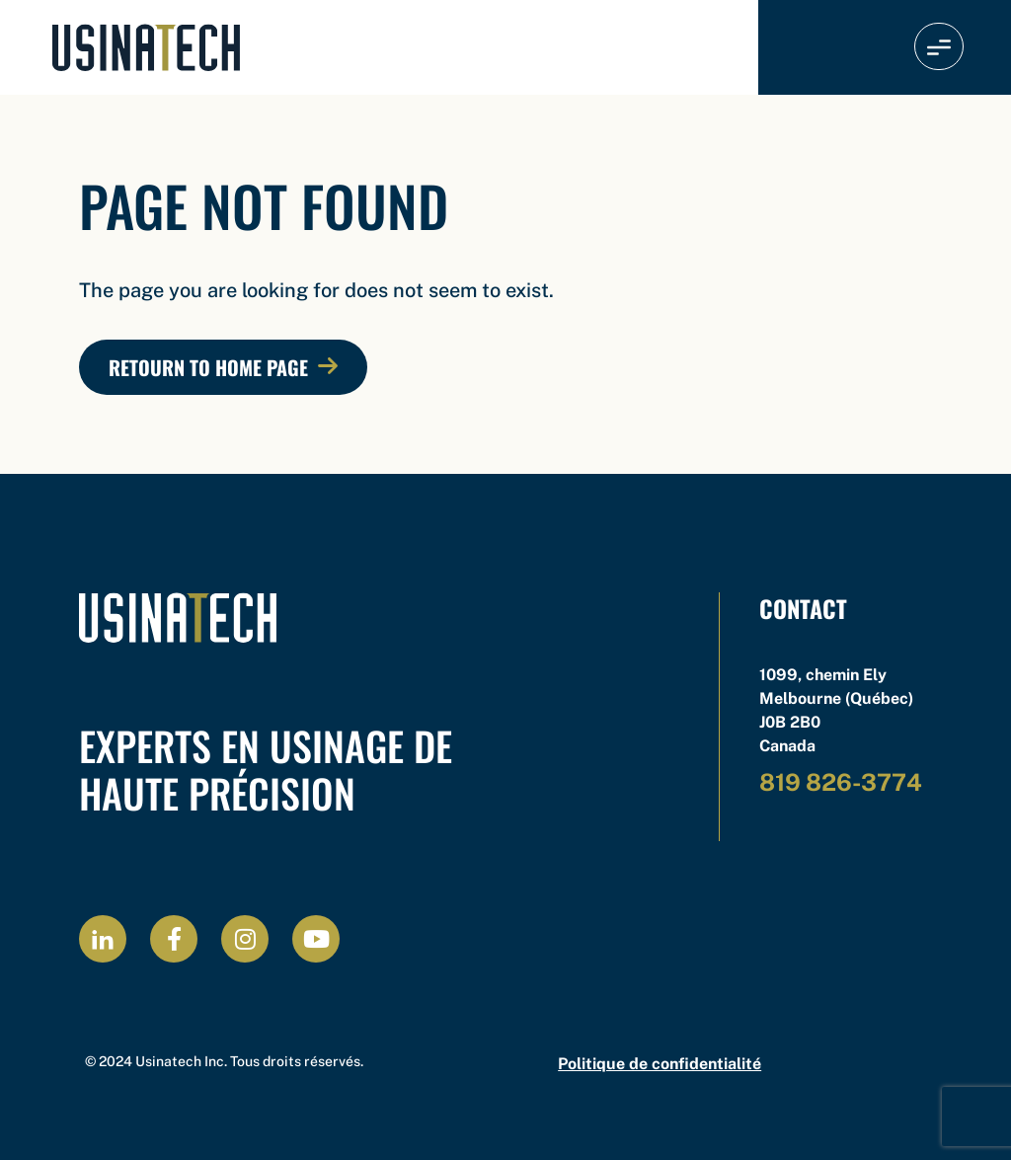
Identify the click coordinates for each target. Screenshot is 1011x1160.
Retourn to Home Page (208, 367)
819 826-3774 (840, 782)
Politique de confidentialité (659, 1063)
